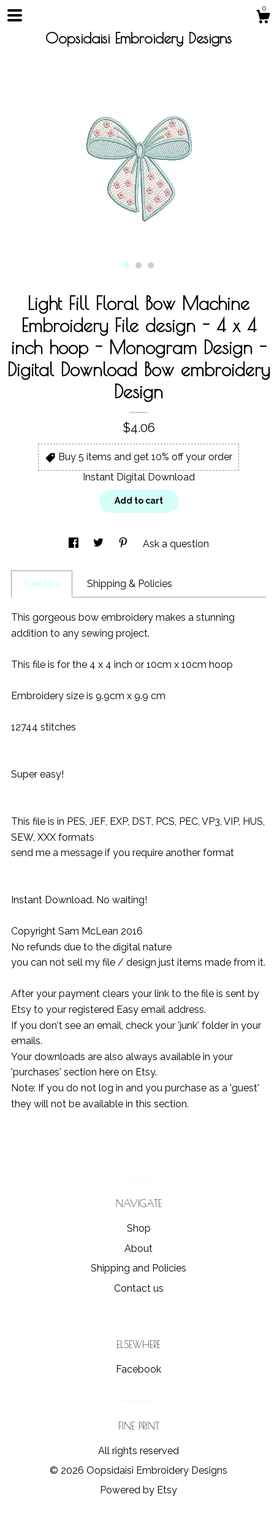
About (138, 1248)
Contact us (139, 1288)
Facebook (138, 1369)
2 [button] (138, 265)
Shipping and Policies (138, 1268)
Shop (139, 1228)
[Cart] (263, 18)
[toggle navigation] (14, 15)
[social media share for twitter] (99, 544)
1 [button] (126, 265)
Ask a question (176, 544)
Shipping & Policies (129, 583)
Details (41, 583)
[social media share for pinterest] (124, 544)
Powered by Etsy (138, 1490)
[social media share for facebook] (75, 544)
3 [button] (151, 265)
